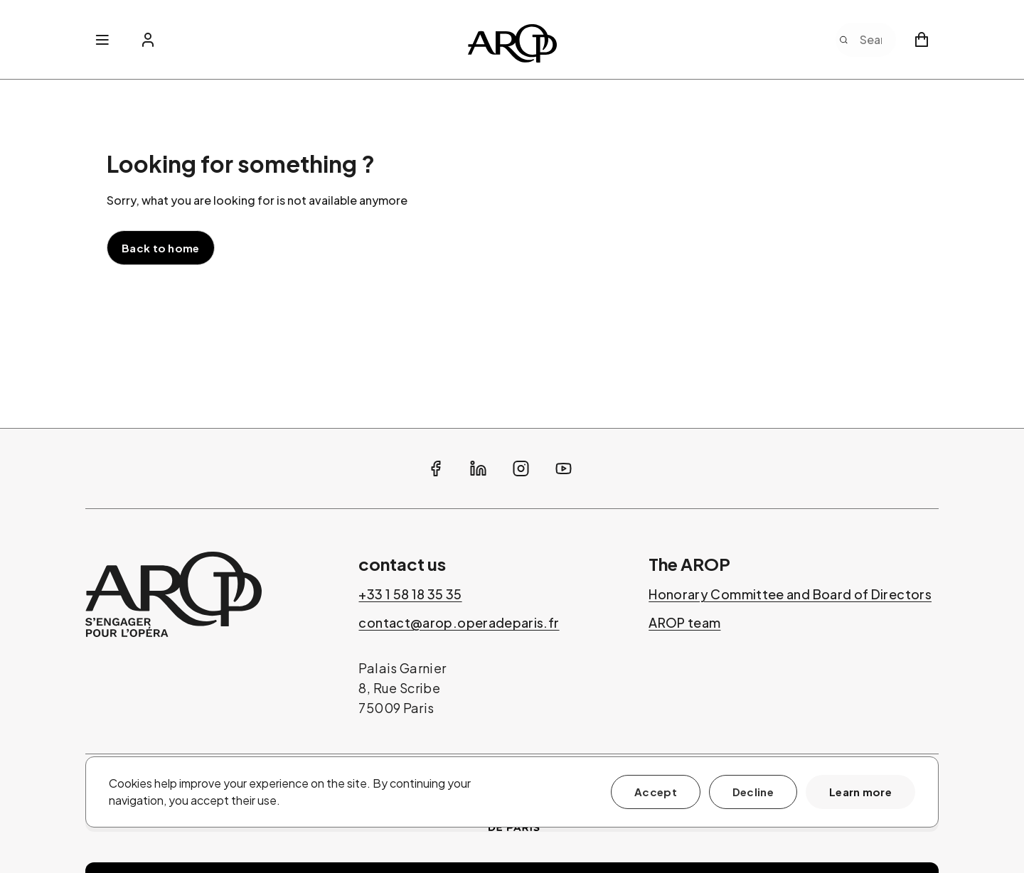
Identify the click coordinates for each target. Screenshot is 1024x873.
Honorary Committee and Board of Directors (790, 594)
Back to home (161, 248)
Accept (655, 791)
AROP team (684, 623)
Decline (753, 791)
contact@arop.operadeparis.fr (458, 623)
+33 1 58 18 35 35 (410, 594)
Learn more (860, 791)
